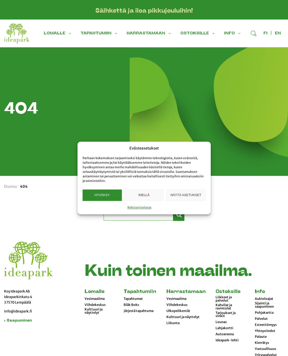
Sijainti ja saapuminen (264, 305)
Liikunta (173, 323)
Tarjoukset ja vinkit (226, 314)
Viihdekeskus (95, 305)
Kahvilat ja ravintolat (224, 306)
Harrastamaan (186, 291)
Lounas (221, 322)
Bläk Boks (131, 305)
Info (260, 291)
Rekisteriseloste (139, 207)
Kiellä (144, 195)
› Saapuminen (18, 321)
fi (265, 33)
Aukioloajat (264, 299)
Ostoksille (228, 291)
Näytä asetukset (185, 195)
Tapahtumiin (140, 291)
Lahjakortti (224, 328)
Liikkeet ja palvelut (224, 299)
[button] (70, 33)
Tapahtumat (133, 299)
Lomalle (94, 291)
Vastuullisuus (265, 349)
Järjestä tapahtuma (138, 311)
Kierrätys (262, 343)
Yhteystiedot (265, 331)
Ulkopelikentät (178, 311)
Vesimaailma (95, 299)
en (278, 33)
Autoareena (225, 334)
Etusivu (10, 186)
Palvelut (261, 319)
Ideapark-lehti (227, 340)
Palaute (261, 337)
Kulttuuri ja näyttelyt (94, 311)
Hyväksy (102, 195)
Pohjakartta (264, 313)
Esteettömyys (266, 325)
